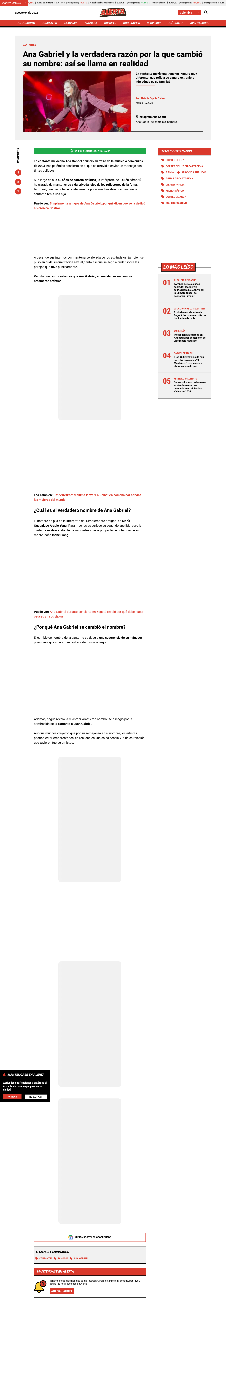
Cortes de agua (176, 196)
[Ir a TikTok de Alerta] (135, 1375)
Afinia (170, 172)
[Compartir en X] (18, 182)
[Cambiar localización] (189, 12)
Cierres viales (175, 184)
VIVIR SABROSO (199, 23)
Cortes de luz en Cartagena (184, 166)
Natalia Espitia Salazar (154, 98)
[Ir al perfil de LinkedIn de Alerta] (100, 1375)
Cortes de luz (175, 160)
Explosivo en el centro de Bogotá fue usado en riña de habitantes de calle (190, 315)
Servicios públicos (194, 172)
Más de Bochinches (43, 1282)
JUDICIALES (49, 23)
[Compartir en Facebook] (18, 172)
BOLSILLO (110, 23)
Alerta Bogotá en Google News (90, 1202)
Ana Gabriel (79, 1223)
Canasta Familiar (11, 3)
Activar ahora (62, 1256)
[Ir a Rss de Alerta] (145, 1375)
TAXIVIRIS (70, 23)
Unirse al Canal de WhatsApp (90, 150)
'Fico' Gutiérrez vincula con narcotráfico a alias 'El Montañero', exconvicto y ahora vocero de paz (189, 362)
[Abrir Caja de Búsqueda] (206, 12)
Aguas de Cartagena (179, 178)
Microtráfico (175, 190)
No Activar (35, 1096)
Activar (12, 1096)
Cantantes (43, 1223)
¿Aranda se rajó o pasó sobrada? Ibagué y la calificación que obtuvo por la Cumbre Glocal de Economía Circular (189, 290)
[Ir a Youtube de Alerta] (123, 1375)
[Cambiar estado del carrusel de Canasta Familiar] (25, 3)
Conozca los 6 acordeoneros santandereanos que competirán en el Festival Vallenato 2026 (190, 387)
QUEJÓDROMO (26, 23)
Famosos (61, 1223)
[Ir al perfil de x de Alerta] (89, 1375)
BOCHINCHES (131, 23)
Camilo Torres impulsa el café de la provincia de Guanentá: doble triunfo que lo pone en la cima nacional (179, 1301)
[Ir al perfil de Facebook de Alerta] (79, 1375)
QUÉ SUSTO (175, 23)
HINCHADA (90, 23)
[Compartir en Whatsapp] (18, 191)
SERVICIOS (154, 23)
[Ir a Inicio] (113, 12)
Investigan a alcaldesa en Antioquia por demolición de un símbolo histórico (190, 337)
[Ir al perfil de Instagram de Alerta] (111, 1375)
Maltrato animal (177, 203)
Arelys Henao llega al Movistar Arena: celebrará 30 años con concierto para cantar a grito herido (179, 1333)
